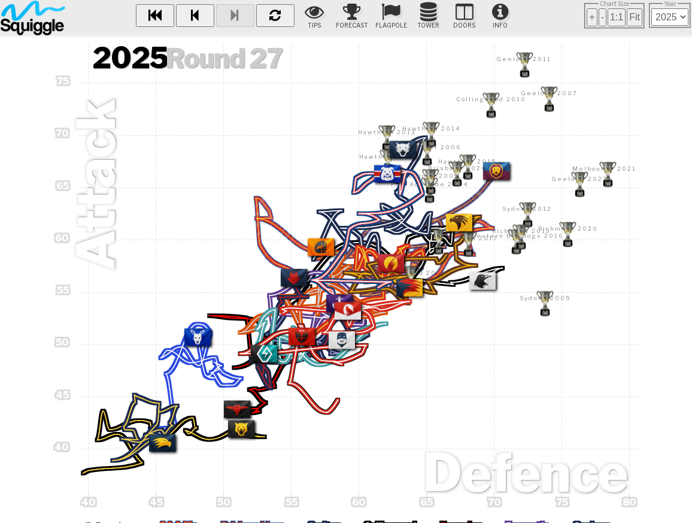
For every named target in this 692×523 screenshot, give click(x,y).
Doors (464, 15)
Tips (314, 15)
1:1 (616, 17)
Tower (428, 15)
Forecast (352, 15)
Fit (634, 17)
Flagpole (391, 15)
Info (500, 15)
